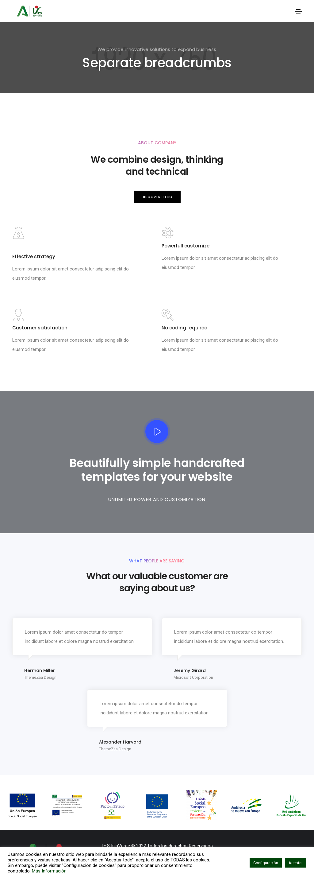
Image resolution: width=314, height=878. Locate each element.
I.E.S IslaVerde (115, 846)
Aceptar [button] (296, 863)
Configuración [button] (265, 863)
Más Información (49, 871)
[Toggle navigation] (298, 11)
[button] (157, 197)
